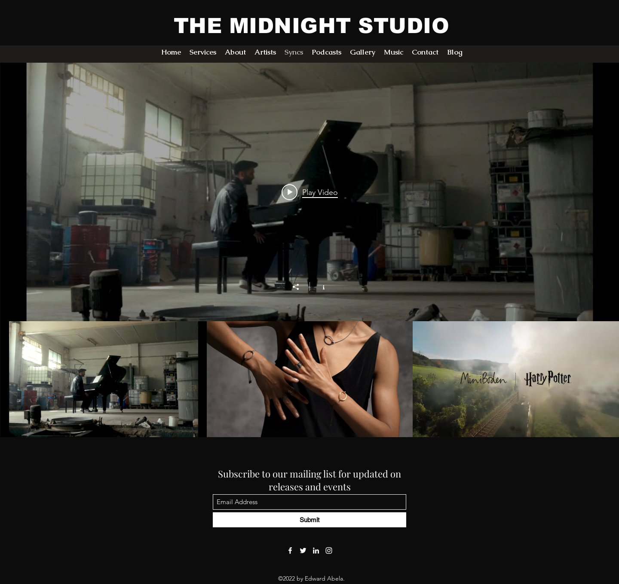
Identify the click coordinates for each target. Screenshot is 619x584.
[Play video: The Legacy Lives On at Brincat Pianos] (310, 192)
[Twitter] (303, 550)
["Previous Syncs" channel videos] (309, 379)
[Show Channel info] (319, 286)
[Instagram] (329, 550)
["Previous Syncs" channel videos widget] (309, 250)
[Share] (300, 287)
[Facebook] (290, 550)
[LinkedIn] (316, 550)
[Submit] (309, 519)
